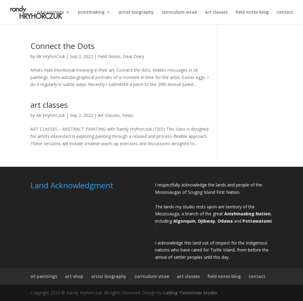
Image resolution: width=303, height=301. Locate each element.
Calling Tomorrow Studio (190, 293)
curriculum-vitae (179, 12)
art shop (74, 276)
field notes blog (252, 12)
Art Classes (109, 115)
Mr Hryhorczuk (50, 56)
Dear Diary (133, 56)
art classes (216, 12)
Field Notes (109, 56)
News (127, 115)
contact (285, 12)
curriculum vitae (151, 276)
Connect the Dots (62, 45)
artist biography (136, 12)
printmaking (91, 12)
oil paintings (50, 12)
